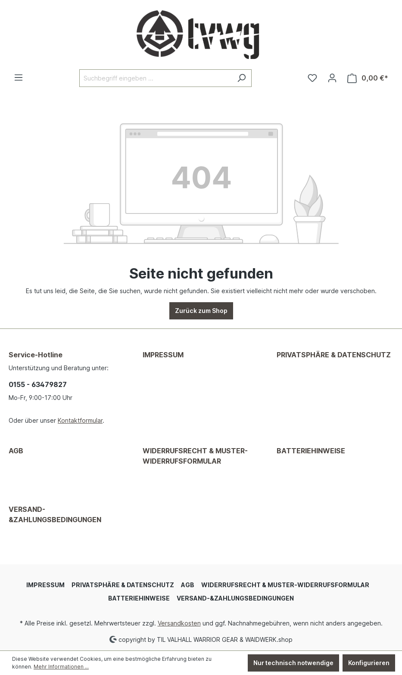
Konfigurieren (369, 662)
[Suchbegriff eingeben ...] (155, 78)
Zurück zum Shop (201, 310)
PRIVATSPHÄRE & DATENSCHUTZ (334, 354)
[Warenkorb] (367, 78)
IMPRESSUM (163, 354)
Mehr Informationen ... (61, 666)
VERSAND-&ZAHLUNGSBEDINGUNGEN (55, 514)
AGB (16, 450)
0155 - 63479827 (38, 384)
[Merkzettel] (312, 78)
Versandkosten (179, 623)
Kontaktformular (80, 420)
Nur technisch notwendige (293, 662)
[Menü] (18, 77)
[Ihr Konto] (332, 78)
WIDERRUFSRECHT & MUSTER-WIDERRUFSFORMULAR (195, 455)
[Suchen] (241, 78)
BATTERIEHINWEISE (311, 450)
